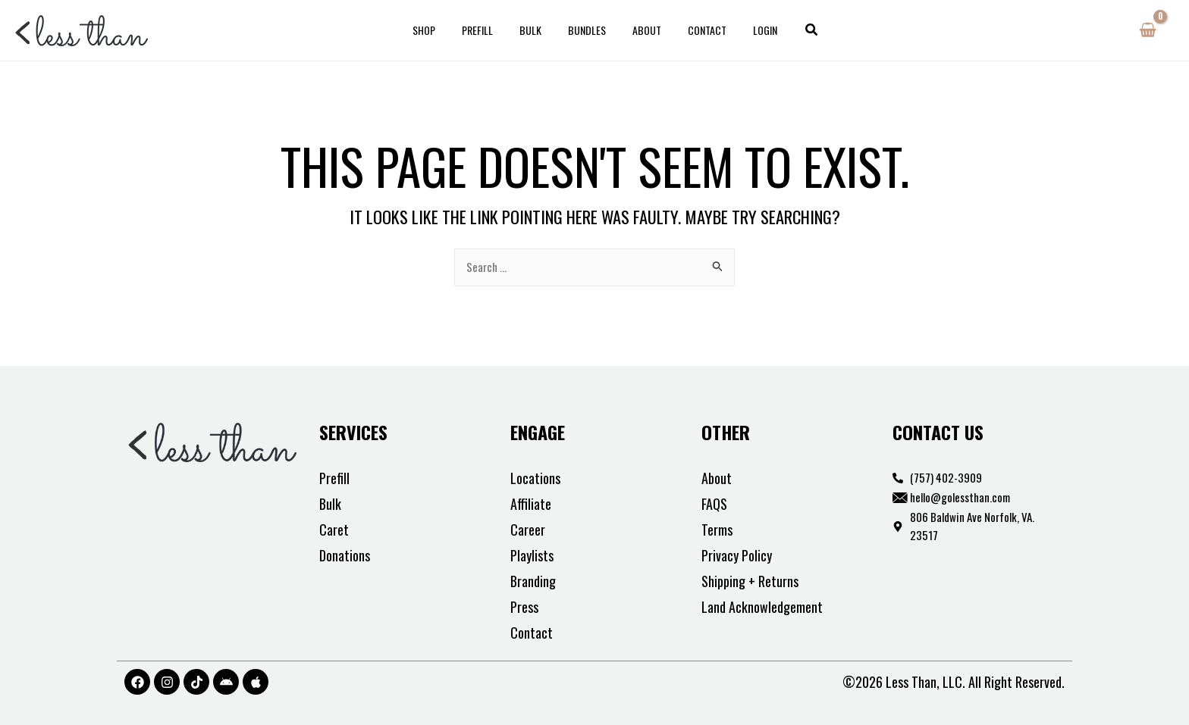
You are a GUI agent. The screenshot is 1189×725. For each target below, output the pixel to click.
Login (749, 30)
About (641, 30)
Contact (696, 30)
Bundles (587, 30)
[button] (794, 30)
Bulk (536, 30)
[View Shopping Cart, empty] (1147, 30)
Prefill (488, 30)
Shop (439, 30)
